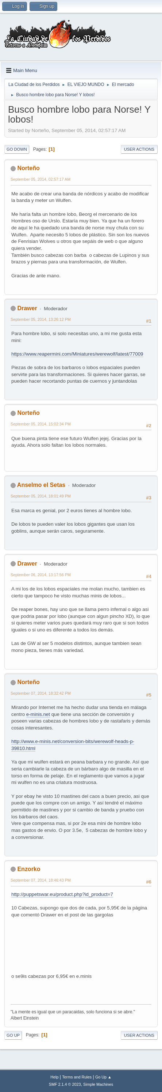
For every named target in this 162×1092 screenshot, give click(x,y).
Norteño (28, 168)
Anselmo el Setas (41, 485)
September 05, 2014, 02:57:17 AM (40, 179)
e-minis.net (38, 714)
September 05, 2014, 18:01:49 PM (41, 496)
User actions (139, 149)
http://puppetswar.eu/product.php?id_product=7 (62, 894)
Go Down (17, 149)
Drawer (27, 308)
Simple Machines (98, 1084)
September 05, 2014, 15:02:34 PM (41, 424)
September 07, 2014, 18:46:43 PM (41, 880)
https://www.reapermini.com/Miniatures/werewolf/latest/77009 (77, 354)
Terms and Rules (77, 1077)
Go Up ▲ (103, 1077)
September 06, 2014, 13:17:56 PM (41, 575)
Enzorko (28, 869)
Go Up (13, 1035)
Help (54, 1077)
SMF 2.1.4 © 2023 (65, 1084)
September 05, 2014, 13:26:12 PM (41, 319)
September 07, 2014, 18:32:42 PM (41, 693)
